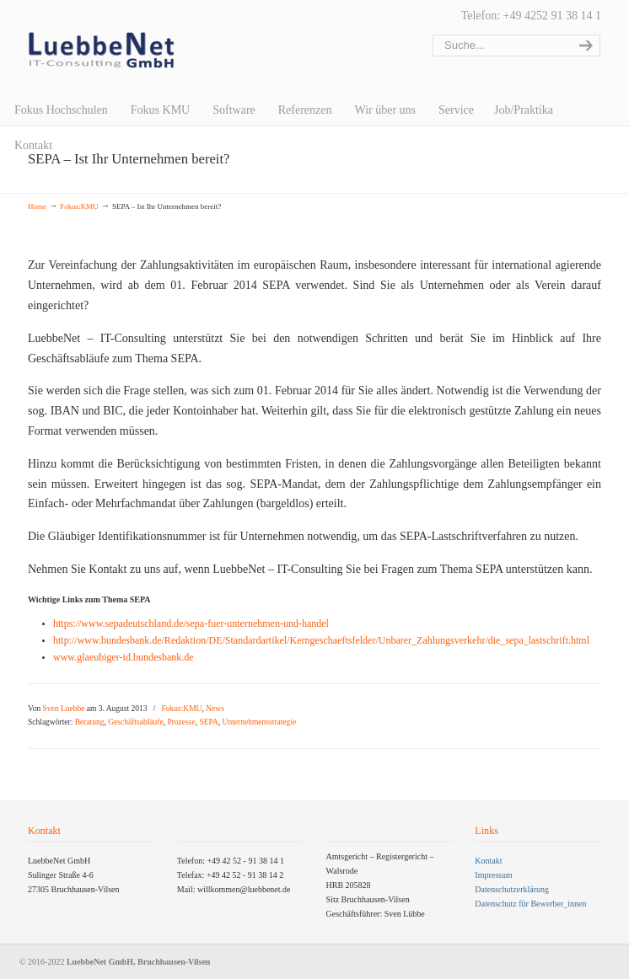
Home (37, 206)
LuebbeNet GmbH (101, 50)
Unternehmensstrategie (260, 722)
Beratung (90, 722)
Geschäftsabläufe (135, 722)
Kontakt (488, 860)
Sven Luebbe (64, 708)
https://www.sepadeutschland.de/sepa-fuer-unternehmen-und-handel (191, 623)
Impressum (493, 875)
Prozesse (181, 722)
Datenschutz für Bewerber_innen (530, 903)
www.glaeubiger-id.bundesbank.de (123, 657)
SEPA (208, 722)
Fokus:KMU (79, 206)
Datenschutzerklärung (512, 889)
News (215, 708)
